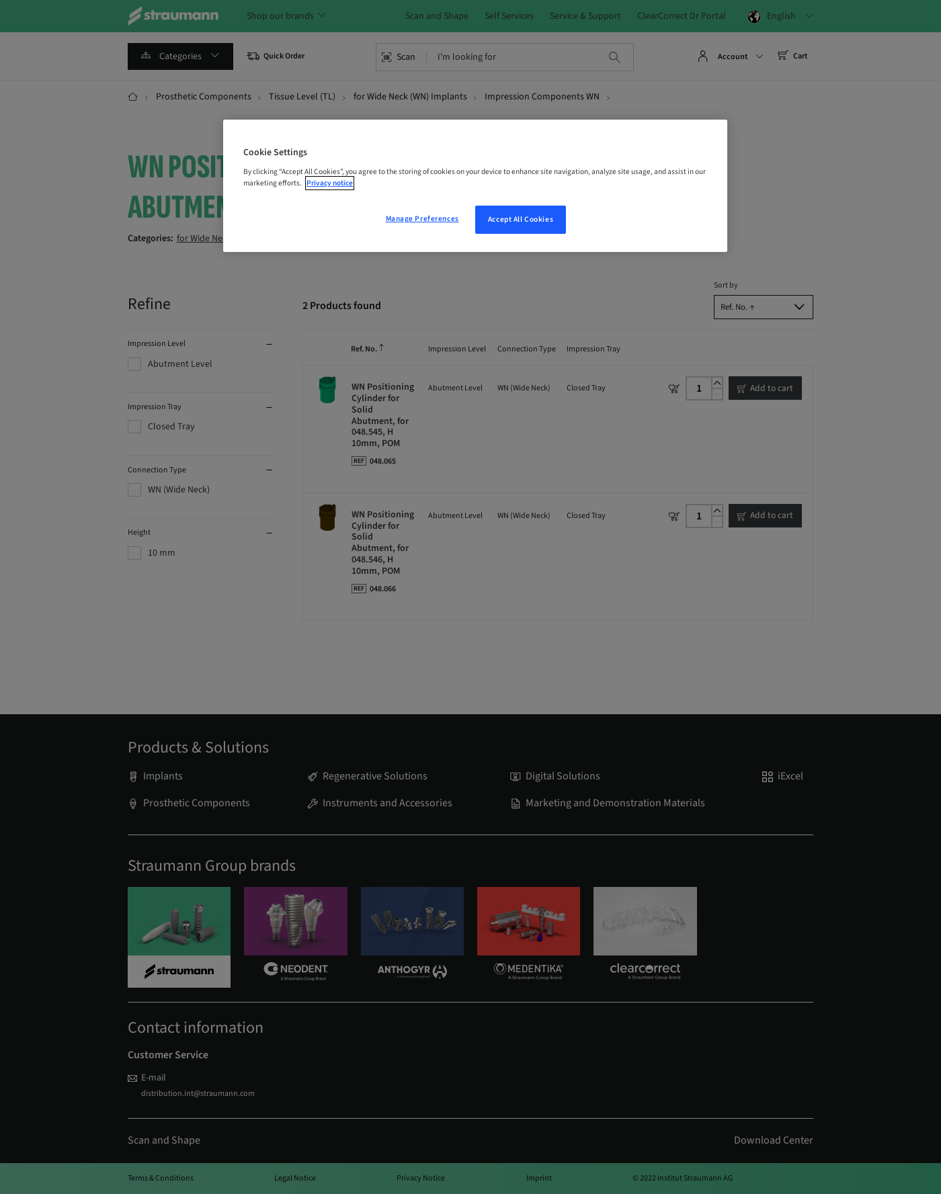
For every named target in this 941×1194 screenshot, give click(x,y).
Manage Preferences (422, 218)
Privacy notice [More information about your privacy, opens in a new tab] (329, 183)
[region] (475, 186)
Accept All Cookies (520, 219)
